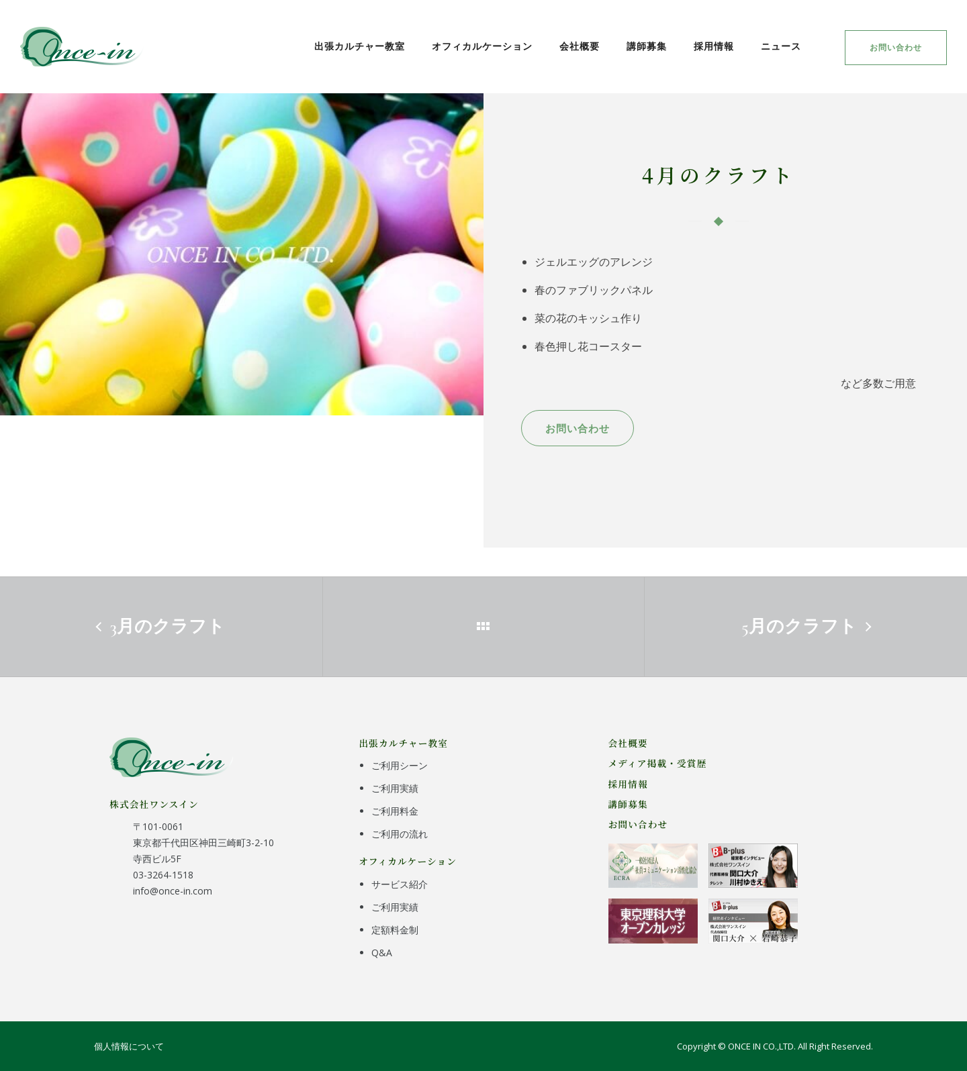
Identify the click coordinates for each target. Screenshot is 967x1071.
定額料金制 (394, 929)
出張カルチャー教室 (359, 46)
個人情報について (129, 1046)
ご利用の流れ (399, 833)
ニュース (781, 46)
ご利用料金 (394, 811)
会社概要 (579, 46)
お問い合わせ (896, 47)
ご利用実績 (394, 788)
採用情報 (714, 46)
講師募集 (647, 46)
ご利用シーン (399, 765)
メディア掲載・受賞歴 (657, 763)
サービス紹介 (399, 884)
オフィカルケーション (482, 46)
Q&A (381, 952)
